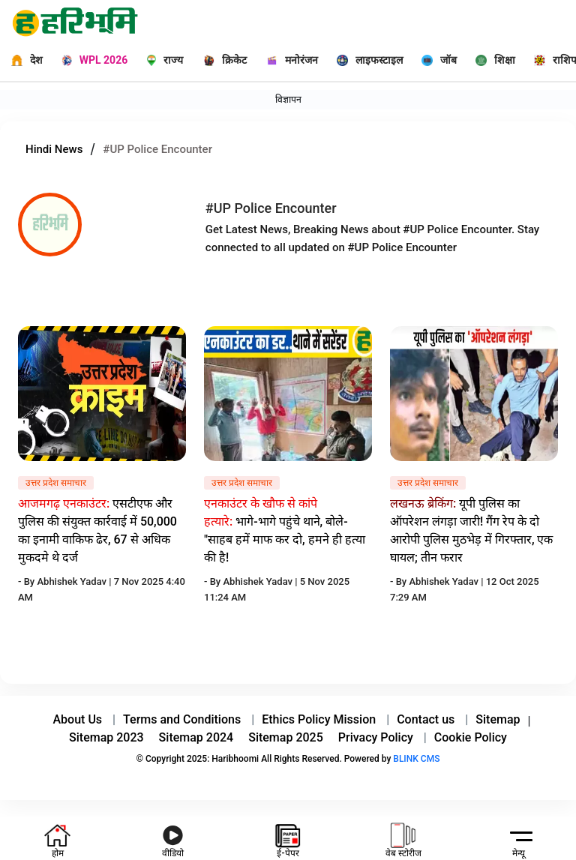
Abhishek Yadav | (75, 581)
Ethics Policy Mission (319, 719)
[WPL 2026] (89, 60)
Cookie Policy (470, 737)
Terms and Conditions (182, 719)
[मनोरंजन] (286, 60)
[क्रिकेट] (220, 60)
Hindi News (54, 149)
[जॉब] (433, 60)
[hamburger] (518, 835)
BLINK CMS (416, 759)
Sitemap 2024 (196, 737)
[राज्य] (161, 60)
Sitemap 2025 (285, 737)
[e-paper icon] (287, 838)
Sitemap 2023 (106, 737)
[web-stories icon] (404, 838)
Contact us (425, 719)
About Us (78, 719)
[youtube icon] (173, 838)
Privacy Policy (375, 737)
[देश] (21, 60)
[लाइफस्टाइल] (364, 60)
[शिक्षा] (490, 60)
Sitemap (498, 719)
